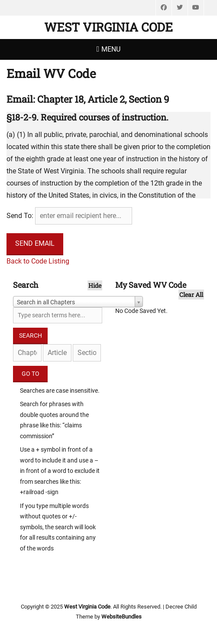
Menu (110, 49)
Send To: (19, 216)
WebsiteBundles (121, 616)
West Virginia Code (108, 27)
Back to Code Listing (37, 261)
